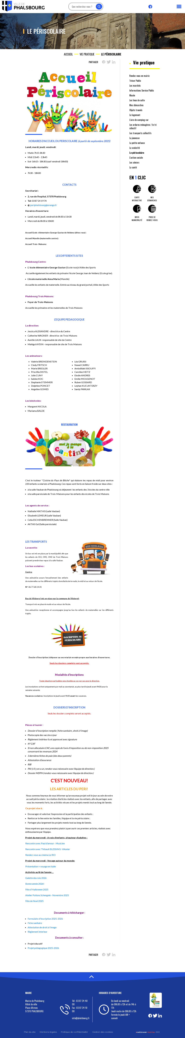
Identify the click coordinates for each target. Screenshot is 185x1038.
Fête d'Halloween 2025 (36, 889)
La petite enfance (137, 143)
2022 (148, 1032)
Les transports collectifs (140, 133)
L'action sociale (136, 157)
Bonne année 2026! (34, 883)
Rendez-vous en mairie (139, 75)
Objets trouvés (135, 110)
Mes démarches (136, 105)
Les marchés (135, 85)
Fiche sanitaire (35, 923)
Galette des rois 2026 (36, 878)
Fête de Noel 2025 (34, 901)
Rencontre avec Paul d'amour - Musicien (45, 843)
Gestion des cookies (102, 1032)
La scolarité (134, 148)
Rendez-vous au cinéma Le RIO (40, 854)
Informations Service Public (141, 90)
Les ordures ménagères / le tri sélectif (143, 126)
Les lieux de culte (137, 100)
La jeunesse (134, 138)
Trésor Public (135, 80)
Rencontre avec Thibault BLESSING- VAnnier (47, 849)
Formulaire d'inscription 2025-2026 (45, 918)
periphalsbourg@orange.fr (43, 205)
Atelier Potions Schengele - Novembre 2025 (47, 895)
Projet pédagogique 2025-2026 (43, 948)
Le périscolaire (136, 152)
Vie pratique (87, 54)
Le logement (134, 115)
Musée (132, 95)
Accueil (68, 54)
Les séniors (134, 162)
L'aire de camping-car (139, 120)
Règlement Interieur (37, 931)
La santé (133, 167)
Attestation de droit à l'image (42, 927)
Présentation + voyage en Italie (40, 866)
